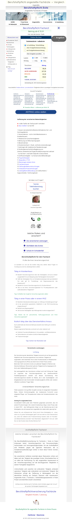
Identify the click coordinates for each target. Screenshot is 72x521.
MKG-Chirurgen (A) (18, 99)
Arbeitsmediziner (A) (41, 95)
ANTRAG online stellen (36, 112)
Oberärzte (27, 94)
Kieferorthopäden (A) (41, 98)
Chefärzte (15, 94)
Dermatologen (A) (29, 96)
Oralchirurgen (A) (17, 101)
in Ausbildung (59, 22)
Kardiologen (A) (28, 98)
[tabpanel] (36, 9)
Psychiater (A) (39, 101)
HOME (13, 22)
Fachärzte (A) (50, 94)
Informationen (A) (29, 104)
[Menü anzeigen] (59, 28)
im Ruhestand (24, 24)
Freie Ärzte (24, 22)
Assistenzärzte (39, 94)
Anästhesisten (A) (29, 95)
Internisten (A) (16, 98)
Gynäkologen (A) (40, 96)
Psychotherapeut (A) (52, 101)
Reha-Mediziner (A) (29, 102)
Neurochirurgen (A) (40, 99)
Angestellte (36, 22)
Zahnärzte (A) (16, 104)
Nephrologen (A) (29, 99)
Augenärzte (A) (51, 95)
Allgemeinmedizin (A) (18, 95)
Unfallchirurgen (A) (40, 102)
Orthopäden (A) (28, 101)
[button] (33, 219)
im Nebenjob (13, 24)
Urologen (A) (50, 102)
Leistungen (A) (39, 104)
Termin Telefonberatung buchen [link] (36, 186)
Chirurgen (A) (16, 96)
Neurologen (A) (51, 99)
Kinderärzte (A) (50, 98)
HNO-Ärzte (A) (50, 96)
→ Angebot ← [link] (58, 38)
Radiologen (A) (17, 102)
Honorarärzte (47, 22)
